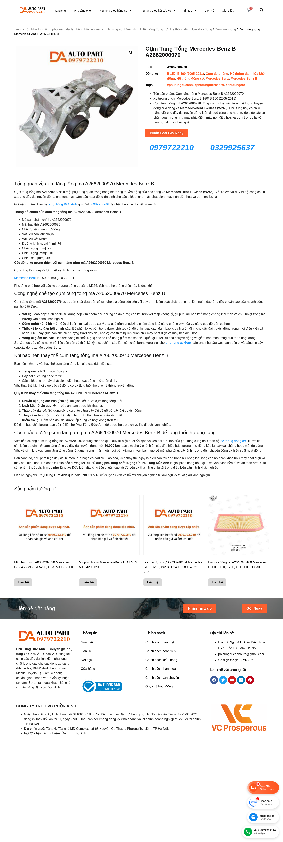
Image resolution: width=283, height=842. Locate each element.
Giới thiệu (228, 10)
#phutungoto (235, 85)
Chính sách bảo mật (159, 642)
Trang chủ (59, 10)
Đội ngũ (86, 660)
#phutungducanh (180, 85)
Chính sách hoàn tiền (160, 651)
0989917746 (100, 204)
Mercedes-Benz (217, 78)
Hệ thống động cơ (155, 29)
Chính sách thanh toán (161, 668)
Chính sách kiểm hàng (161, 660)
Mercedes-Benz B (244, 78)
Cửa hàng (88, 668)
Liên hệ (209, 10)
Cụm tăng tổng (225, 29)
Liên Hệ (86, 651)
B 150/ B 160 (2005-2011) (185, 73)
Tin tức (190, 10)
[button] (130, 52)
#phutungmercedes (209, 85)
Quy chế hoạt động (159, 686)
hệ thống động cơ (233, 441)
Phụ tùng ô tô (82, 10)
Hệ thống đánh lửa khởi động (191, 29)
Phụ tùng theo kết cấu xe (158, 10)
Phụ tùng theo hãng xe (115, 10)
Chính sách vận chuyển (162, 677)
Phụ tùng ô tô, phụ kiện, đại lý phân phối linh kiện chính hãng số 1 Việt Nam (85, 29)
